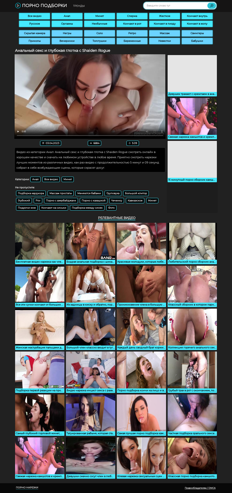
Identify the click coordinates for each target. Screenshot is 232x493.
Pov (38, 200)
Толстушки (99, 41)
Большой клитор (136, 193)
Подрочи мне (27, 207)
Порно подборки (41, 6)
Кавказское (135, 200)
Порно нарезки (27, 487)
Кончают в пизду (165, 23)
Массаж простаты (60, 193)
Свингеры (197, 33)
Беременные (132, 41)
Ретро (132, 33)
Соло (99, 33)
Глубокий (24, 200)
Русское (34, 23)
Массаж (165, 33)
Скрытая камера (34, 33)
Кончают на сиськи (53, 207)
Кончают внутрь (197, 16)
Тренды (79, 5)
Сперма (132, 16)
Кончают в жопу (197, 23)
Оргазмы (67, 23)
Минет (99, 16)
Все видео (34, 16)
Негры (67, 33)
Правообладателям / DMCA (200, 488)
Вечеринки (67, 41)
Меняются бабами (89, 193)
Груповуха (112, 193)
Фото (111, 207)
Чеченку (116, 200)
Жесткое (164, 16)
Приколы (34, 41)
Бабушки (197, 41)
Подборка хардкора (31, 193)
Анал (67, 16)
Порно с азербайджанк (61, 200)
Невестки (164, 41)
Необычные (99, 23)
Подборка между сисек (87, 207)
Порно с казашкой (94, 200)
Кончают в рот (132, 23)
